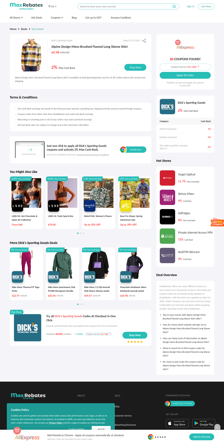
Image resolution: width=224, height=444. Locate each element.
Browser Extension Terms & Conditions (93, 154)
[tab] (185, 316)
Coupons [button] (57, 17)
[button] (52, 6)
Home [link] (13, 29)
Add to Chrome (201, 436)
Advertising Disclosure (125, 424)
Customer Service (123, 415)
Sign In (190, 6)
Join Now (206, 6)
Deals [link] (24, 29)
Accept (101, 429)
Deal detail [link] (37, 29)
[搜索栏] (122, 6)
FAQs (117, 406)
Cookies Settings (76, 429)
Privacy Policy (56, 422)
